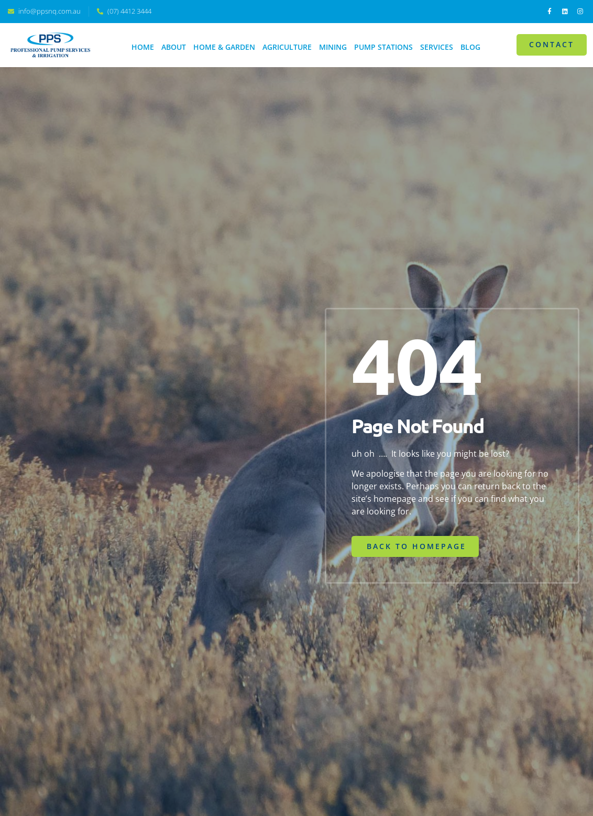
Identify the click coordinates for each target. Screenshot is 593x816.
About (173, 47)
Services (436, 47)
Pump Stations (383, 47)
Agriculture (287, 47)
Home (142, 47)
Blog (470, 47)
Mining (333, 47)
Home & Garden (224, 47)
